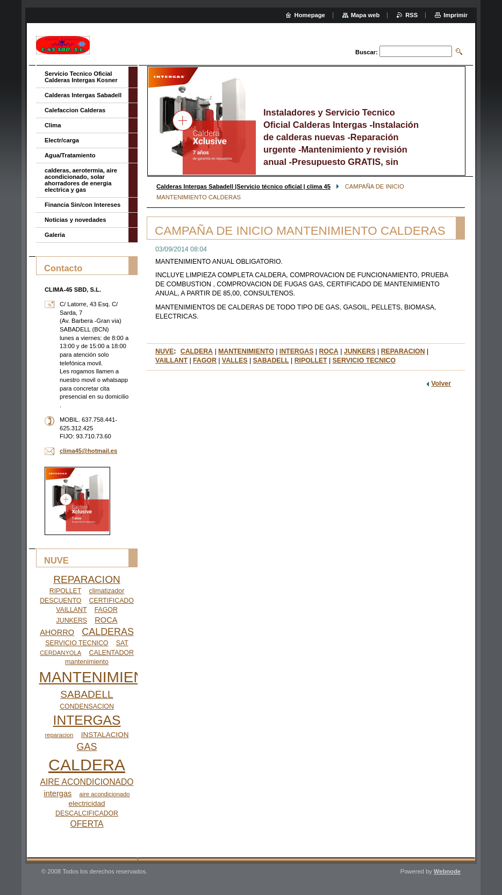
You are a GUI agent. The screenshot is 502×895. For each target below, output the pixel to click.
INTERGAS (296, 351)
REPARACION (403, 351)
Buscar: (366, 52)
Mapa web (365, 15)
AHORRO (57, 632)
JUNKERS (360, 351)
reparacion (59, 735)
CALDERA (197, 351)
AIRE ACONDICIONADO (87, 781)
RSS (411, 15)
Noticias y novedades (75, 219)
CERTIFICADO (111, 600)
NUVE (164, 351)
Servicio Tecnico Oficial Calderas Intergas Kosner (81, 76)
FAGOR (205, 360)
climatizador (107, 591)
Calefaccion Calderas (75, 110)
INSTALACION (105, 735)
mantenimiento (87, 662)
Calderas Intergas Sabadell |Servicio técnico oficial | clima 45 (243, 186)
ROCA (328, 351)
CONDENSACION (87, 706)
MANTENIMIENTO (246, 351)
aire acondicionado (105, 794)
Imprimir (455, 15)
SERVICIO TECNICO (364, 360)
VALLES (235, 360)
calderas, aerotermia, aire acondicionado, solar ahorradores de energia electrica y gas (81, 180)
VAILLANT (171, 360)
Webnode (447, 871)
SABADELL (271, 360)
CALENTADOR (111, 652)
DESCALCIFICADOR (86, 813)
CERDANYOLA (60, 652)
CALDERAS (108, 631)
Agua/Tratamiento (70, 155)
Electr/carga (62, 140)
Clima (53, 125)
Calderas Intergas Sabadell (83, 95)
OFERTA (86, 823)
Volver (441, 383)
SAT (122, 643)
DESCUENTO (60, 600)
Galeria (55, 235)
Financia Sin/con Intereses (82, 204)
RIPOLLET (311, 360)
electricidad (87, 803)
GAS (87, 746)
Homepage (310, 15)
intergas (58, 793)
